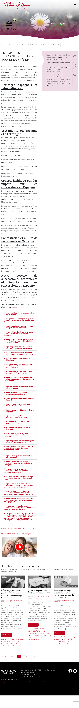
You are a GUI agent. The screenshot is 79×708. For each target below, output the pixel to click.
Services (12, 45)
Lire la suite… (6, 635)
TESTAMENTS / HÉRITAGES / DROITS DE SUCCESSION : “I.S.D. (10, 643)
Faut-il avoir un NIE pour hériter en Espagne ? (20, 411)
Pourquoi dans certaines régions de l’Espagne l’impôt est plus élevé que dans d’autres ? (19, 365)
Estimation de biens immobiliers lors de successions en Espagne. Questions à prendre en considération (64, 594)
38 (34, 656)
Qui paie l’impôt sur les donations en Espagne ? (19, 456)
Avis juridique (6, 682)
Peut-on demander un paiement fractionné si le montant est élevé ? (20, 353)
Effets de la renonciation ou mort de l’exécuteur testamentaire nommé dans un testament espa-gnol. (12, 594)
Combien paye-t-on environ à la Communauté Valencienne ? (19, 372)
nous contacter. (19, 307)
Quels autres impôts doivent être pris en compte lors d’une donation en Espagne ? (19, 500)
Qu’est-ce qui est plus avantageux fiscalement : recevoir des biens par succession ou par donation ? (19, 507)
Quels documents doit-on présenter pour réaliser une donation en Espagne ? (16, 470)
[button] (19, 314)
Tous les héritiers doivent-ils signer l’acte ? (20, 399)
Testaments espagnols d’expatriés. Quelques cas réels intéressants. (39, 592)
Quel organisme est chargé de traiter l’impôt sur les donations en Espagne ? (19, 463)
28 (23, 656)
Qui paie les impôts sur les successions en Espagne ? (16, 416)
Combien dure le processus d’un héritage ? (19, 428)
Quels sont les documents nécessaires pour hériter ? (16, 393)
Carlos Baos (9, 601)
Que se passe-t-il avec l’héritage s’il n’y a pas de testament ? (20, 441)
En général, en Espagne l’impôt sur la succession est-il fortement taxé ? (19, 320)
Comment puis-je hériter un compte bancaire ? (17, 422)
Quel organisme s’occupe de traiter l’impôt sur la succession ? (20, 327)
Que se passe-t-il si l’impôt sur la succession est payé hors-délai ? (19, 347)
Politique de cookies (39, 682)
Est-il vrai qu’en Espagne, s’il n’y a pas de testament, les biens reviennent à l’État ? (18, 448)
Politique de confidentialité (21, 682)
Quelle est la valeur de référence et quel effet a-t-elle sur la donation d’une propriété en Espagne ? (19, 485)
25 (12, 656)
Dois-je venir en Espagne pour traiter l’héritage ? (18, 405)
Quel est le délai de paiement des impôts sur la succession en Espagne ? (18, 333)
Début (5, 45)
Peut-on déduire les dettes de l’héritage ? (18, 359)
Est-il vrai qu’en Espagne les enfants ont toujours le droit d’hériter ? (16, 434)
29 (27, 656)
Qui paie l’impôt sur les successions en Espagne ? (20, 314)
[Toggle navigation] (75, 5)
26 (15, 656)
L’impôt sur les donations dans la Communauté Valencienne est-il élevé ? (18, 478)
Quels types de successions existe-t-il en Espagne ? (20, 387)
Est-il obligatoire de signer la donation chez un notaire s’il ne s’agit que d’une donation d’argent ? (18, 492)
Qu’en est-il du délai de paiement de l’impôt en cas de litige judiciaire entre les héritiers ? (19, 341)
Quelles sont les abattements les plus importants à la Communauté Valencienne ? (19, 379)
